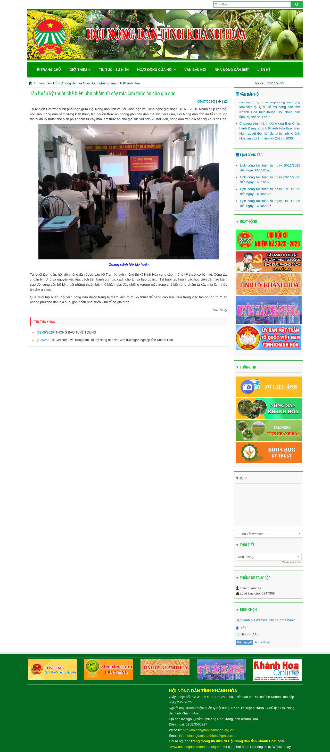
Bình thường (248, 634)
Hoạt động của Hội (156, 70)
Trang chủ (48, 70)
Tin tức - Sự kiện (114, 70)
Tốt (241, 628)
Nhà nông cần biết (232, 70)
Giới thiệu (79, 70)
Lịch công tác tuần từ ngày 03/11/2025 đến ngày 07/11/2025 (270, 179)
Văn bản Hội (195, 70)
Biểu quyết (244, 642)
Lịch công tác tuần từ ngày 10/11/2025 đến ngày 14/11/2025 (270, 167)
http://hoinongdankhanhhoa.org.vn (208, 730)
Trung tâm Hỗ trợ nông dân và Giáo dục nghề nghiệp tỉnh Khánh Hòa (88, 83)
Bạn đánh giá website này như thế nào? (265, 620)
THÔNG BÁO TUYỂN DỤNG (75, 332)
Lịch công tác (249, 154)
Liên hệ (263, 70)
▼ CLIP (241, 478)
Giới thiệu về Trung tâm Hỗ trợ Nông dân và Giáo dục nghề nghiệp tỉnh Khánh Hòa (114, 340)
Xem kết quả (262, 642)
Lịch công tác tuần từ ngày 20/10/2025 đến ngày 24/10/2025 (270, 203)
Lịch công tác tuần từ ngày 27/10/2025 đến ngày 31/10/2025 (270, 191)
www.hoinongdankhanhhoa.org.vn (195, 747)
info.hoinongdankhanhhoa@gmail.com (207, 736)
